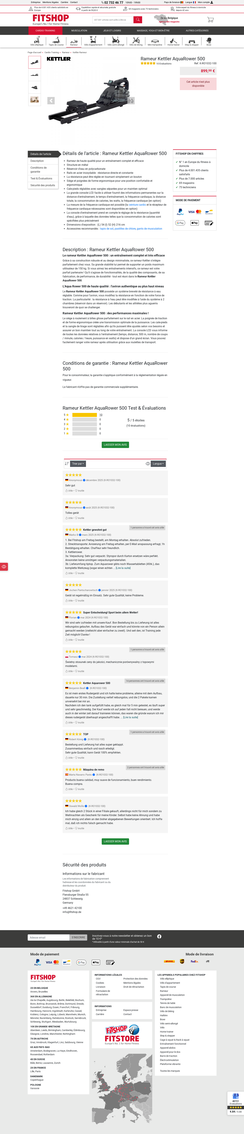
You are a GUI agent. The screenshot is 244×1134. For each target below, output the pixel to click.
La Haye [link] (61, 1050)
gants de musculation (149, 228)
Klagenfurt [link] (53, 1042)
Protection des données (135, 978)
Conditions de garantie (38, 169)
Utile (69, 490)
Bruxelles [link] (43, 991)
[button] (51, 101)
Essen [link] (56, 1007)
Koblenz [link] (34, 1014)
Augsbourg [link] (52, 1000)
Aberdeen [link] (35, 1030)
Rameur (65, 52)
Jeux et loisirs (112, 30)
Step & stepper (167, 1035)
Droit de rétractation (133, 987)
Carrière (64, 2)
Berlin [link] (62, 1000)
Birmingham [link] (54, 1030)
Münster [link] (34, 1018)
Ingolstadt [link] (57, 1011)
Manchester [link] (56, 1034)
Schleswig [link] (35, 1021)
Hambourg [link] (35, 1011)
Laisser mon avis (115, 444)
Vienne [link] (79, 1042)
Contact (74, 2)
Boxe (162, 1019)
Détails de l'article (40, 154)
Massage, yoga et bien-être (153, 30)
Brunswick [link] (51, 1003)
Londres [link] (44, 1034)
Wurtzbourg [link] (70, 1021)
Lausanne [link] (48, 1063)
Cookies (100, 983)
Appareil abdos (167, 1047)
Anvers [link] (33, 991)
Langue (190, 2)
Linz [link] (61, 1042)
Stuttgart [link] (46, 1021)
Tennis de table (167, 1003)
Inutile (79, 490)
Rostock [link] (69, 1018)
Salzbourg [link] (70, 1042)
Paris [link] (38, 1071)
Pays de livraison (173, 2)
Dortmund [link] (70, 1003)
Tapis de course (168, 987)
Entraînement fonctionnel (173, 1043)
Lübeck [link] (61, 1014)
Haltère (163, 1015)
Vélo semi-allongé (169, 1023)
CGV (98, 978)
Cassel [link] (78, 1011)
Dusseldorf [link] (35, 1007)
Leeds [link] (44, 1030)
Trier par (77, 463)
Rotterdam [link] (48, 1054)
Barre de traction (168, 1056)
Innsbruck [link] (41, 1042)
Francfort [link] (65, 1007)
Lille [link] (32, 1071)
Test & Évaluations (41, 178)
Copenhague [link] (36, 1080)
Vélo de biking (167, 1011)
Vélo (162, 1027)
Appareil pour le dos (170, 1052)
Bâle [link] (32, 1063)
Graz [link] (32, 1042)
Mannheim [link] (71, 1014)
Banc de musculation (171, 1007)
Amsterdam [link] (36, 1050)
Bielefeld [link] (70, 1000)
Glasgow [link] (34, 1034)
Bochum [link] (79, 1000)
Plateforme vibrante (170, 1064)
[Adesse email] (49, 937)
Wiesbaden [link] (57, 1021)
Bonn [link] (33, 1003)
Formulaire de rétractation (103, 993)
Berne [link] (39, 1063)
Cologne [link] (44, 1014)
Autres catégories (197, 30)
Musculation (79, 30)
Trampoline (165, 999)
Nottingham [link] (69, 1034)
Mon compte (205, 2)
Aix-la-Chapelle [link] (37, 1000)
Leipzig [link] (52, 1014)
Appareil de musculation (172, 995)
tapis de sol (106, 228)
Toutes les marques (170, 1071)
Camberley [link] (67, 1030)
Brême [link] (60, 1003)
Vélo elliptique (167, 978)
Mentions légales (51, 2)
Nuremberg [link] (45, 1018)
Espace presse (130, 1010)
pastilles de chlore (125, 228)
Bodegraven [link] (49, 1050)
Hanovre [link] (46, 1011)
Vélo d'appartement (170, 983)
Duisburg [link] (47, 1007)
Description (37, 160)
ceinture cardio (137, 204)
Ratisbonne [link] (58, 1018)
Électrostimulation (169, 1060)
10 (100, 414)
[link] (180, 212)
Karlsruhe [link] (69, 1011)
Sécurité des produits (42, 185)
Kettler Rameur (80, 52)
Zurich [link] (57, 1063)
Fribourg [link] (75, 1007)
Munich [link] (81, 1014)
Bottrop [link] (41, 1003)
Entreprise (35, 2)
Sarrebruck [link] (80, 1018)
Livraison (100, 987)
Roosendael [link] (36, 1054)
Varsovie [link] (34, 1088)
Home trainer (166, 1031)
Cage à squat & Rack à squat (175, 1039)
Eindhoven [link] (71, 1050)
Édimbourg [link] (79, 1030)
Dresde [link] (80, 1003)
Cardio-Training (45, 30)
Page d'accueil (34, 52)
